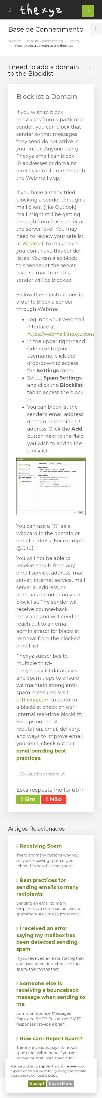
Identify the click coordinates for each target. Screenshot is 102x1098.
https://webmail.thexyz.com (60, 334)
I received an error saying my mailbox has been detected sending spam (47, 938)
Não (53, 799)
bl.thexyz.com (33, 700)
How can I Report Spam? (49, 1039)
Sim (28, 799)
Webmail (34, 244)
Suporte (14, 41)
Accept (37, 1083)
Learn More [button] (61, 1083)
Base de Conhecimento (45, 41)
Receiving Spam (39, 846)
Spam (74, 41)
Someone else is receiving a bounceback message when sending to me (50, 994)
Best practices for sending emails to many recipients (47, 887)
